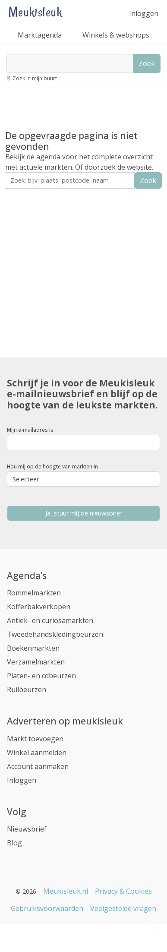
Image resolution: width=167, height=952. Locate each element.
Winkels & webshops (115, 35)
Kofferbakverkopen (38, 606)
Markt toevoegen (35, 738)
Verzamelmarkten (36, 662)
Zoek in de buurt (29, 194)
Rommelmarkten (34, 593)
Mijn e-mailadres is (30, 429)
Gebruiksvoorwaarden (47, 908)
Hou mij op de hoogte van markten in (52, 466)
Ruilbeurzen (26, 689)
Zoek (147, 63)
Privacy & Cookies (123, 891)
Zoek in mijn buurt (35, 78)
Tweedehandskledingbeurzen (55, 634)
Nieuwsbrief (27, 829)
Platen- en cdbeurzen (41, 675)
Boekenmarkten (33, 648)
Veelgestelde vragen (123, 908)
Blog (14, 843)
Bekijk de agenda (32, 156)
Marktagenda (40, 35)
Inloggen (143, 13)
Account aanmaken (38, 766)
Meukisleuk (35, 11)
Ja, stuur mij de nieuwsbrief (83, 513)
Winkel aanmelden (36, 752)
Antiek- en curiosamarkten (50, 620)
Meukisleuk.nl (65, 891)
